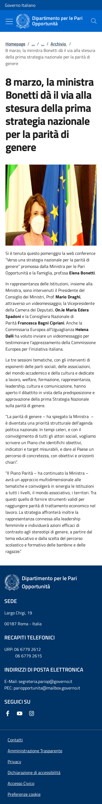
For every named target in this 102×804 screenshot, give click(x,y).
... (33, 44)
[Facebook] (8, 713)
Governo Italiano (20, 5)
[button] (24, 794)
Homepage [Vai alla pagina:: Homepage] (15, 44)
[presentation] (94, 21)
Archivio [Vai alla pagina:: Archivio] (59, 44)
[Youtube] (20, 713)
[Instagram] (32, 713)
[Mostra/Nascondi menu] (9, 21)
